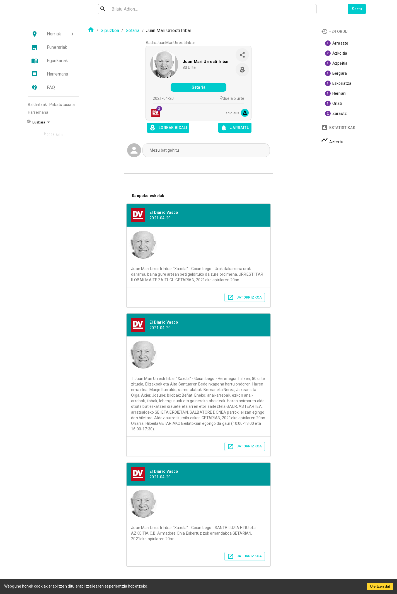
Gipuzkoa (110, 30)
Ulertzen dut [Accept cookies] (380, 586)
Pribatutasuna (62, 104)
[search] (128, 9)
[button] (53, 34)
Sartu (357, 9)
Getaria (133, 30)
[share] (242, 55)
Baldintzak (37, 104)
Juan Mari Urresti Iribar (206, 61)
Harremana (38, 112)
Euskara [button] (36, 121)
